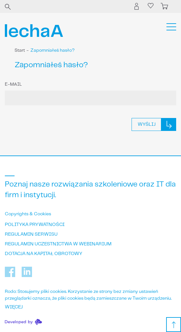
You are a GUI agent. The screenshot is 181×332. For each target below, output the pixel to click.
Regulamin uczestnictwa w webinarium (58, 244)
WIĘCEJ (14, 307)
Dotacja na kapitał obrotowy (43, 254)
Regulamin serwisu (31, 234)
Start (20, 50)
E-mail (13, 84)
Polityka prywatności (35, 224)
